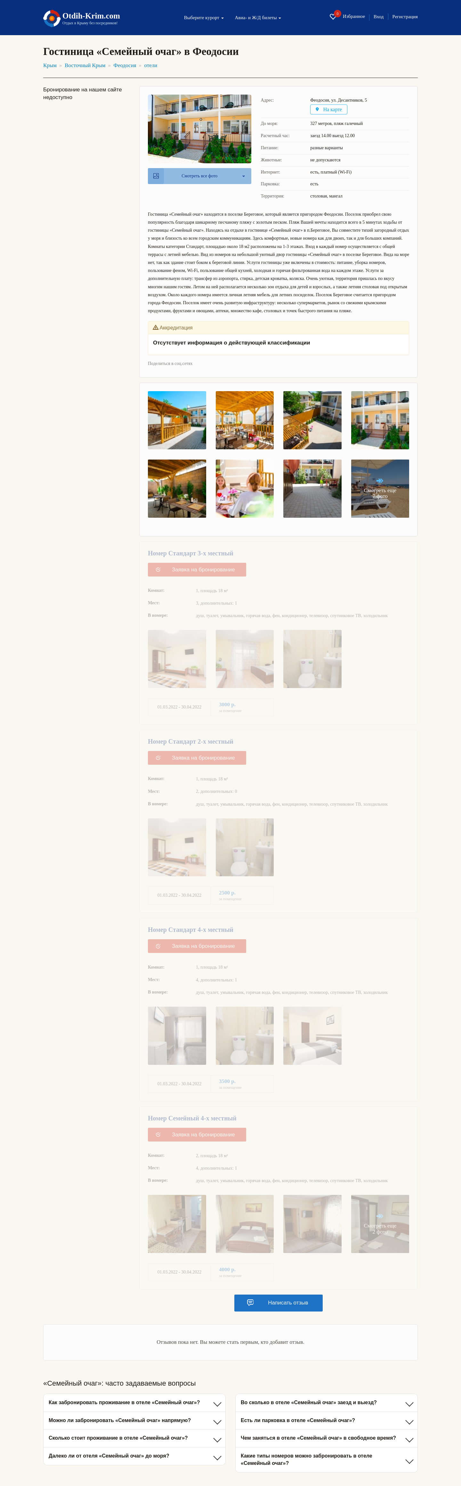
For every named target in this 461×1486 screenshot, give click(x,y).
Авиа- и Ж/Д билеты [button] (258, 17)
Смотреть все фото (185, 176)
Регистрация (405, 16)
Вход (379, 16)
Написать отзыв (277, 1303)
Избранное (347, 16)
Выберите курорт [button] (204, 17)
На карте (330, 110)
